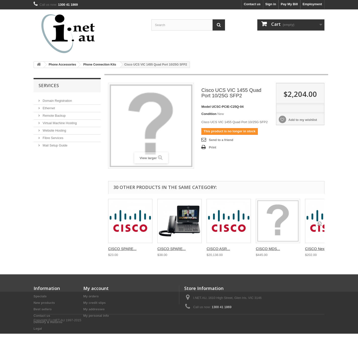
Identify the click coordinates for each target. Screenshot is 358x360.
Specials (40, 296)
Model (206, 106)
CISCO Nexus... (318, 249)
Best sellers (43, 309)
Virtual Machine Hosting (59, 121)
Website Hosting (54, 128)
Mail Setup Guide (54, 143)
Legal (38, 328)
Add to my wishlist (302, 120)
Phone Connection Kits (99, 64)
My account (96, 288)
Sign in (270, 4)
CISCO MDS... (268, 249)
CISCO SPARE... (122, 249)
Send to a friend (221, 140)
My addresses (94, 309)
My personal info (96, 316)
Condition (209, 114)
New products (44, 303)
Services (49, 85)
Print (212, 147)
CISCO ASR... (218, 249)
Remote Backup (54, 113)
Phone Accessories (62, 64)
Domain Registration (57, 99)
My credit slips (94, 303)
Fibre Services (52, 136)
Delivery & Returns (48, 322)
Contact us (252, 4)
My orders (91, 296)
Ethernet (48, 106)
